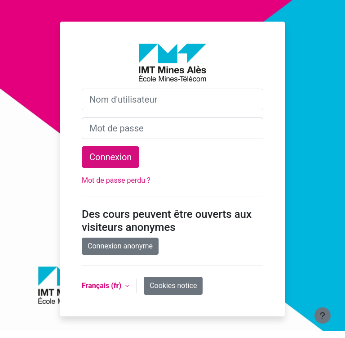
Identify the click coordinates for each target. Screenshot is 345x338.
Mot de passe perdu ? (116, 180)
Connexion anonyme (120, 246)
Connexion (110, 157)
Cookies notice (173, 285)
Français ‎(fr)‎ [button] (102, 285)
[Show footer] (322, 315)
